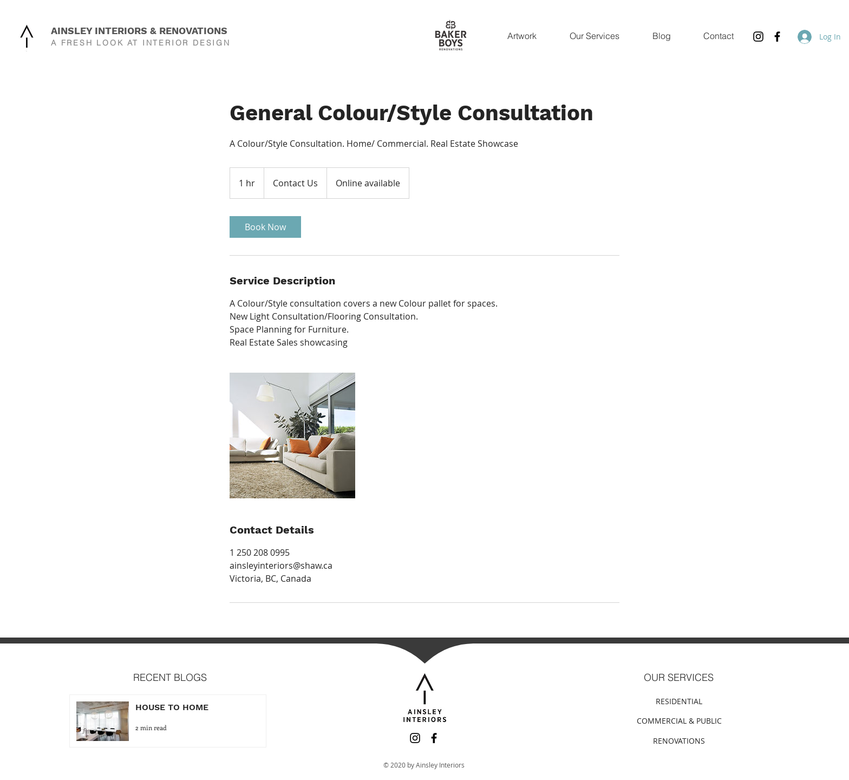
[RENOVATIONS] (679, 741)
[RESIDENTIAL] (679, 701)
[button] (594, 36)
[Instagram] (758, 36)
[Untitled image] (292, 435)
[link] (265, 227)
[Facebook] (777, 36)
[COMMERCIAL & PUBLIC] (679, 720)
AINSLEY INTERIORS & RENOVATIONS (139, 30)
